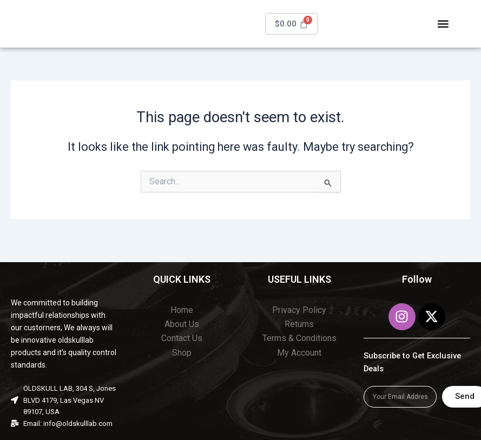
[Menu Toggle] (443, 25)
